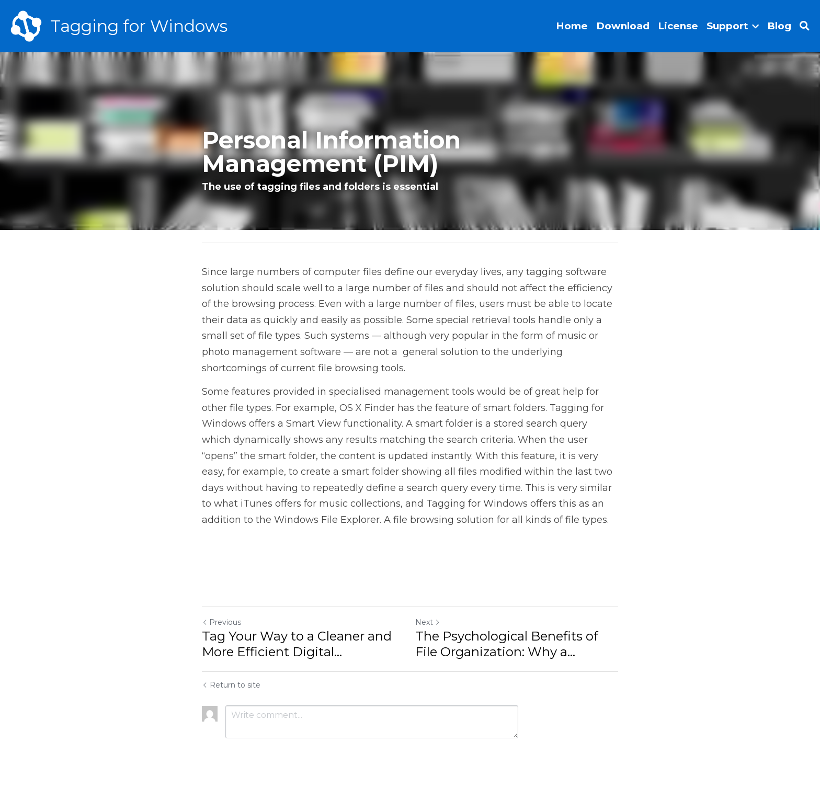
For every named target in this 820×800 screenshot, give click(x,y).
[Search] (805, 26)
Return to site (231, 685)
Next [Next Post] (427, 622)
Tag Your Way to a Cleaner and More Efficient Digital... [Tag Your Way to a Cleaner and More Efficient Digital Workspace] (297, 643)
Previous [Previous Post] (221, 622)
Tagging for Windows (138, 26)
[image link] (26, 25)
